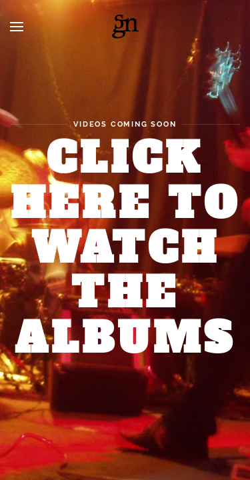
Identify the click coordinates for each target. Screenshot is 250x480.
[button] (16, 26)
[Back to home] (125, 26)
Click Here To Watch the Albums (125, 248)
